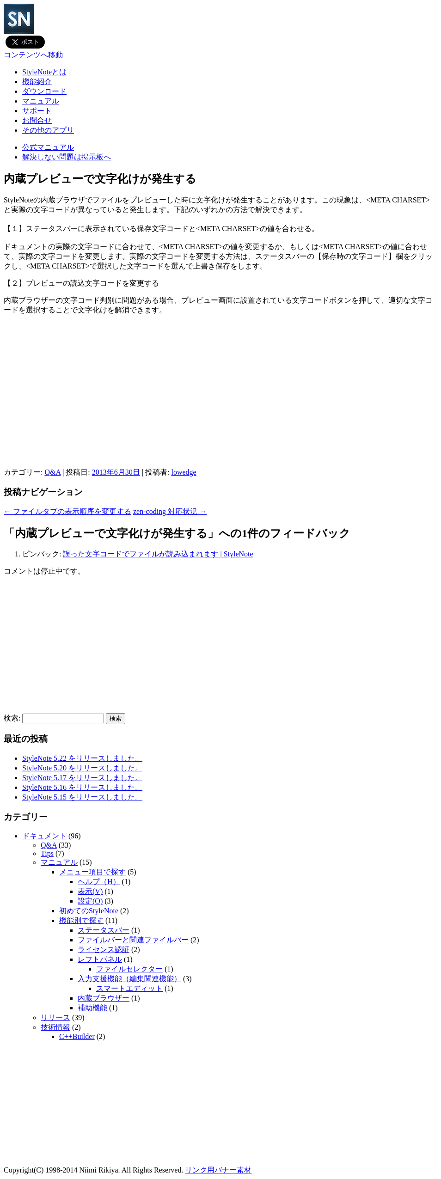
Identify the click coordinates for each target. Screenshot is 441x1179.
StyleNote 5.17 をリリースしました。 (82, 778)
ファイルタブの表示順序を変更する (67, 511)
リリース (55, 1017)
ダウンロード (44, 91)
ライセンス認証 (103, 949)
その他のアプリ (48, 130)
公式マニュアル (48, 147)
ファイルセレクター (129, 969)
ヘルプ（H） (99, 882)
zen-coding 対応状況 (170, 511)
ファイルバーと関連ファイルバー (133, 940)
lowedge (183, 472)
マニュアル (40, 101)
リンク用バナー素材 (218, 1170)
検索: (12, 718)
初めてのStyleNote (88, 911)
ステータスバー (103, 930)
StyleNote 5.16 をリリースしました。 (82, 787)
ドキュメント (44, 836)
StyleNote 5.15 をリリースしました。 (82, 797)
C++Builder (77, 1036)
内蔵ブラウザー (103, 998)
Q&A (52, 472)
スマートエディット (129, 988)
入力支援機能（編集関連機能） (129, 979)
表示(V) (90, 891)
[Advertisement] (220, 403)
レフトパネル (100, 959)
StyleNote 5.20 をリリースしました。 (82, 768)
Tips (47, 853)
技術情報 (55, 1027)
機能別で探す (81, 920)
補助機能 (92, 1008)
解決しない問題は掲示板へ (66, 157)
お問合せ (37, 120)
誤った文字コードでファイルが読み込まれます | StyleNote (158, 554)
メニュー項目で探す (92, 872)
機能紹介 (37, 82)
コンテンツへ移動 (33, 55)
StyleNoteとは (44, 72)
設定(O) (90, 901)
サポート (37, 111)
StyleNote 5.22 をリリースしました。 (82, 758)
